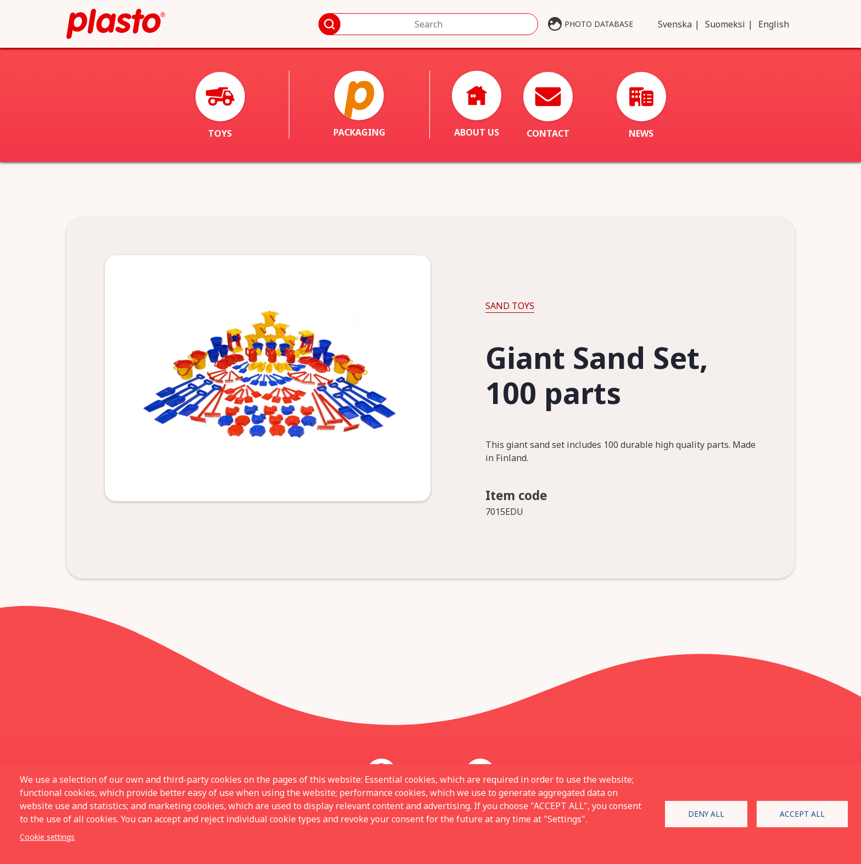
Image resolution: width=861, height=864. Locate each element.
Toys (220, 105)
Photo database (598, 24)
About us (476, 104)
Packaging (359, 104)
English (773, 24)
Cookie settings (47, 837)
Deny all (706, 814)
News (641, 105)
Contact (548, 105)
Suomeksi (725, 24)
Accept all (802, 814)
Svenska (675, 24)
